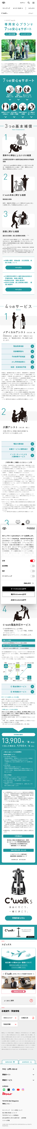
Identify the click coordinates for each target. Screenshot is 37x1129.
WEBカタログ (8, 1018)
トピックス (31, 8)
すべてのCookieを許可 (18, 589)
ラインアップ (6, 8)
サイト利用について (16, 1110)
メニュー (30, 13)
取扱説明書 (7, 1024)
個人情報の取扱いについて (9, 1112)
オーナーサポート (18, 8)
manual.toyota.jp (26, 538)
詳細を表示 (27, 583)
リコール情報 (6, 1120)
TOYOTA (4, 3)
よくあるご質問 (9, 1000)
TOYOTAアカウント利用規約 (10, 1115)
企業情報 (23, 1118)
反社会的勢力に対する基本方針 (11, 1118)
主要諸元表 (24, 1018)
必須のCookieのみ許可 (18, 600)
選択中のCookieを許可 (18, 594)
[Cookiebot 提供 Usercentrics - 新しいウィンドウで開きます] (26, 528)
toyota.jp (16, 538)
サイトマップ (6, 1110)
